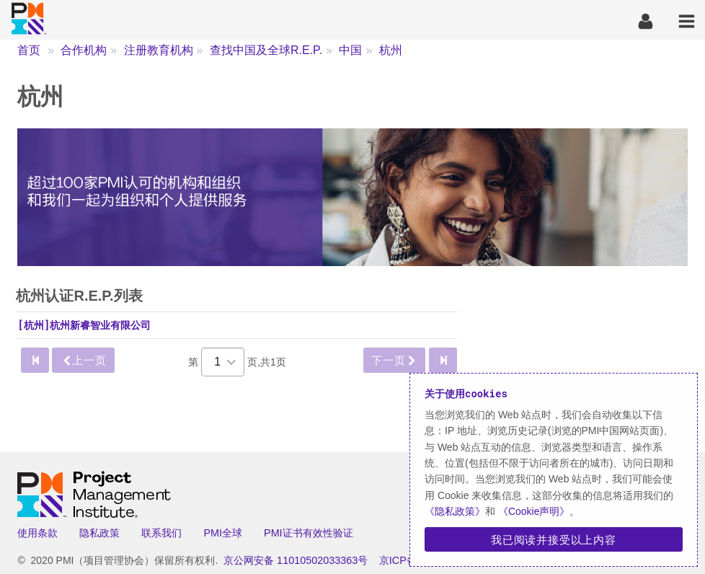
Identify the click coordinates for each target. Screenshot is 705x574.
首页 (28, 50)
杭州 (390, 50)
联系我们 (161, 533)
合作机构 (84, 50)
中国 (350, 50)
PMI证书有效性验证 (308, 533)
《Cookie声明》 (532, 511)
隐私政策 (99, 533)
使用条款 (37, 533)
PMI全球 (222, 533)
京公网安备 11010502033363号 (295, 560)
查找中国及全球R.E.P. (266, 50)
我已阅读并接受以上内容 (553, 539)
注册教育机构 (158, 50)
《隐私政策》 (455, 511)
